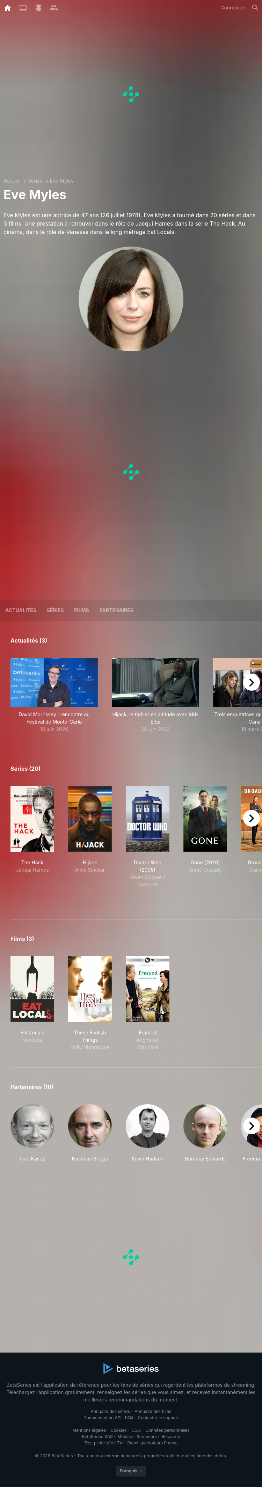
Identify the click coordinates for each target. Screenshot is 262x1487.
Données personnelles (167, 1430)
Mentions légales (89, 1430)
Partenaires (116, 610)
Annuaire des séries (110, 1411)
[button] (54, 695)
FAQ (129, 1417)
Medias (124, 1436)
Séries (35, 181)
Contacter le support (158, 1417)
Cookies (119, 1430)
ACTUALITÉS (20, 610)
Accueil (12, 181)
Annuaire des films (152, 1411)
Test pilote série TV (104, 1442)
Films (81, 610)
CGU (136, 1430)
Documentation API (102, 1417)
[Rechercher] (255, 7)
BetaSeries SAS (97, 1436)
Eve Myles (62, 181)
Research (170, 1436)
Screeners (147, 1436)
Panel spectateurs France (152, 1442)
